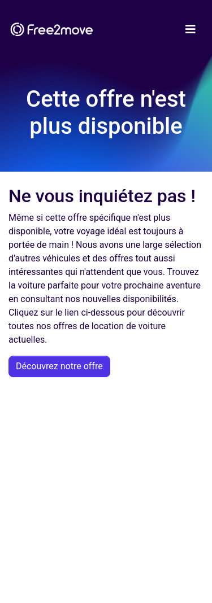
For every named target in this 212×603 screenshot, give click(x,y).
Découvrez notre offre (59, 366)
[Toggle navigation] (190, 29)
